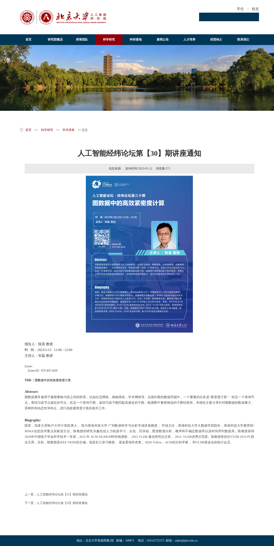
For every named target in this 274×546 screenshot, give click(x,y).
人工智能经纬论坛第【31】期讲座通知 (62, 494)
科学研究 (109, 39)
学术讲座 (68, 130)
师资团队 (82, 39)
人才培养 (189, 39)
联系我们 (243, 39)
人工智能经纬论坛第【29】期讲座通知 (62, 503)
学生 (240, 9)
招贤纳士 (216, 39)
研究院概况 (55, 39)
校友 (255, 9)
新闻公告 (163, 39)
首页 (28, 39)
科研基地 (136, 39)
